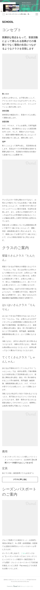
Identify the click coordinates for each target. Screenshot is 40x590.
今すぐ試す (26, 9)
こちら (23, 553)
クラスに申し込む (20, 479)
